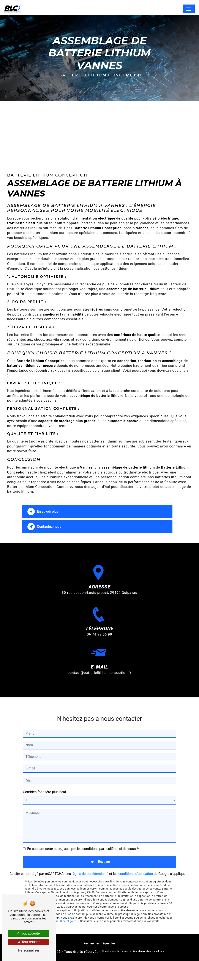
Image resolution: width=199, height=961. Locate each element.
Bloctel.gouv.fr (69, 910)
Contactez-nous (44, 526)
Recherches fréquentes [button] (100, 943)
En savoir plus (42, 511)
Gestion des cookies (148, 951)
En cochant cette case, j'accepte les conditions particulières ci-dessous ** (83, 838)
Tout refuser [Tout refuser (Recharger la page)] (29, 942)
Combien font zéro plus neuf (44, 781)
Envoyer (104, 851)
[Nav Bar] (189, 9)
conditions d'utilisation (135, 863)
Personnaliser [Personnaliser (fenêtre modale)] (28, 950)
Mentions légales (115, 951)
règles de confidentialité (90, 863)
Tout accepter (28, 933)
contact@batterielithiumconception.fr (99, 662)
